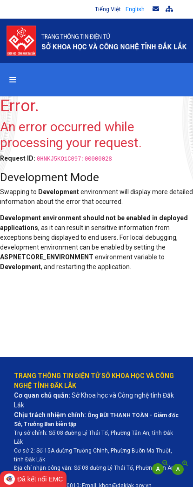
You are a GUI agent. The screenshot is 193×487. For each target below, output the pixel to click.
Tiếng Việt (108, 9)
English (135, 9)
